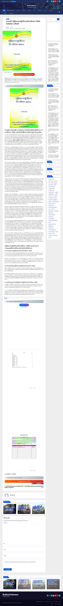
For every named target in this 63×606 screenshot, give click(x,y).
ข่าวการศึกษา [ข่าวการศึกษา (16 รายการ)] (51, 184)
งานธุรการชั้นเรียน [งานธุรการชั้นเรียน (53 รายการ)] (51, 188)
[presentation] (11, 566)
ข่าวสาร (18, 10)
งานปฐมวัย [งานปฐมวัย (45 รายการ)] (56, 192)
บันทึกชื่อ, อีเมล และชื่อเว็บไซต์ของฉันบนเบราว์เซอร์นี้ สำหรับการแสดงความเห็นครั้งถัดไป (20, 562)
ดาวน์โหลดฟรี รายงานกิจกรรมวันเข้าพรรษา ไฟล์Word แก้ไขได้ (53, 130)
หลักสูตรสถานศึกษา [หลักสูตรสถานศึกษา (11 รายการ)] (52, 214)
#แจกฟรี (23, 28)
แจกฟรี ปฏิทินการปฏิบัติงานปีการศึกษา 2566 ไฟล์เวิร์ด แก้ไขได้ (23, 22)
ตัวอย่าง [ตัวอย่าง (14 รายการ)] (55, 197)
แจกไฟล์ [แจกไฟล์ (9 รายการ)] (50, 233)
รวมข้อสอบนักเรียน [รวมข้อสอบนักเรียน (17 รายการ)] (56, 201)
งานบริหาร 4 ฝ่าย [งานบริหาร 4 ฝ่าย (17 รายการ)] (51, 190)
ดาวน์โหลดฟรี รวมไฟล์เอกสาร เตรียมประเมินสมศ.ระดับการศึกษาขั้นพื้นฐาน (53, 44)
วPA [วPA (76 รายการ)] (49, 209)
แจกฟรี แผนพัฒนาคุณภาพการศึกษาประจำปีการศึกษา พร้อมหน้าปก (14, 486)
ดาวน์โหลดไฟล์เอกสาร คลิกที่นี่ (24, 481)
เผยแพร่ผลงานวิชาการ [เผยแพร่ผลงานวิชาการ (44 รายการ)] (52, 224)
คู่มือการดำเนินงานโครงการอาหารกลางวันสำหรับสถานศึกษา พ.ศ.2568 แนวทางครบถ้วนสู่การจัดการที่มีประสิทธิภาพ (53, 63)
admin (12, 27)
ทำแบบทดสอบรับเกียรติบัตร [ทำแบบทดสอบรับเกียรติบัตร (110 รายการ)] (53, 199)
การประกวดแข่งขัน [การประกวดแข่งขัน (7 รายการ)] (54, 182)
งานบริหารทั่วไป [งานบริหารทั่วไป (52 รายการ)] (51, 192)
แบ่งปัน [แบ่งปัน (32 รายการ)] (53, 233)
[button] (57, 11)
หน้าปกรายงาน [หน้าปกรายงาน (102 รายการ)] (51, 212)
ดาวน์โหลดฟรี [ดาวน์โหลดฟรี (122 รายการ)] (51, 197)
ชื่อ (4, 543)
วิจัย (34, 10)
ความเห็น (5, 522)
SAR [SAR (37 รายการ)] (49, 182)
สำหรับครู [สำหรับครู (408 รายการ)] (52, 209)
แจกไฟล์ (5, 13)
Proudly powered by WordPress (7, 602)
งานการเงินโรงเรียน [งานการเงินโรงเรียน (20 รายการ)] (52, 186)
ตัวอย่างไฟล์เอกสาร (24, 305)
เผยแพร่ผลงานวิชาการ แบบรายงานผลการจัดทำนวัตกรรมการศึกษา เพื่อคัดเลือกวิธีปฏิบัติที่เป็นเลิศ (53, 56)
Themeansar (19, 602)
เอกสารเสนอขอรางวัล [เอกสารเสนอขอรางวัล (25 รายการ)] (52, 229)
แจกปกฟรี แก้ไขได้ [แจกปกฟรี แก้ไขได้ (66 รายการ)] (51, 231)
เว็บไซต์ (5, 555)
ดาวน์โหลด (51, 10)
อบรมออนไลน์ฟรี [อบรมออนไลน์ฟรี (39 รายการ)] (51, 218)
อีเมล (5, 549)
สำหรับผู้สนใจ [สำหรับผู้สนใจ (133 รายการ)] (56, 211)
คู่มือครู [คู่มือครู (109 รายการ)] (55, 184)
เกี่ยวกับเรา (11, 13)
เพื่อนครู (23, 10)
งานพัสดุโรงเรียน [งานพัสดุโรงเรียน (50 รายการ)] (51, 194)
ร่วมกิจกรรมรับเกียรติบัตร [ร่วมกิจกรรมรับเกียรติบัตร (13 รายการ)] (53, 207)
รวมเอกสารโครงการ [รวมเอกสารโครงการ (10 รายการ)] (52, 203)
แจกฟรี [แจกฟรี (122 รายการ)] (56, 231)
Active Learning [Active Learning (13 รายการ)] (51, 179)
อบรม (45, 10)
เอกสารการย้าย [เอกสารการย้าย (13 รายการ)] (51, 227)
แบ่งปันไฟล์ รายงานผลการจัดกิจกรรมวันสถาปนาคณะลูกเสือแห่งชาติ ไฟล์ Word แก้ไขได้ (53, 156)
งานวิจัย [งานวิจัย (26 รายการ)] (56, 194)
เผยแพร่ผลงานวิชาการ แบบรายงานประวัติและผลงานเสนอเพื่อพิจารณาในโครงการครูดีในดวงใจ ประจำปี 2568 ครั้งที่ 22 (53, 50)
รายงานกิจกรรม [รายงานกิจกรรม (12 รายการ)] (51, 205)
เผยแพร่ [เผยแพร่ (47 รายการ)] (50, 222)
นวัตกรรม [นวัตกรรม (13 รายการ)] (50, 201)
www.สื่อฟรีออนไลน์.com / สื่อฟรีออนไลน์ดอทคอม (24, 74)
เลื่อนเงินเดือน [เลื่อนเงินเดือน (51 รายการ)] (51, 226)
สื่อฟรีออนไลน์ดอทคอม (31, 5)
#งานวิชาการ (19, 28)
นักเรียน (29, 10)
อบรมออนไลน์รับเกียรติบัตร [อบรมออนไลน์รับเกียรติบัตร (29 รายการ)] (53, 220)
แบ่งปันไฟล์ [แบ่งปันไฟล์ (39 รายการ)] (50, 235)
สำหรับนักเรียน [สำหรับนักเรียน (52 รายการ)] (51, 211)
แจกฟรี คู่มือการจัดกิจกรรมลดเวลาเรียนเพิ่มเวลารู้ (34, 486)
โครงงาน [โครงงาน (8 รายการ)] (50, 237)
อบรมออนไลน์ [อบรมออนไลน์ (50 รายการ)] (51, 216)
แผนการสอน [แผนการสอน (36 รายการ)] (55, 235)
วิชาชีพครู (39, 10)
